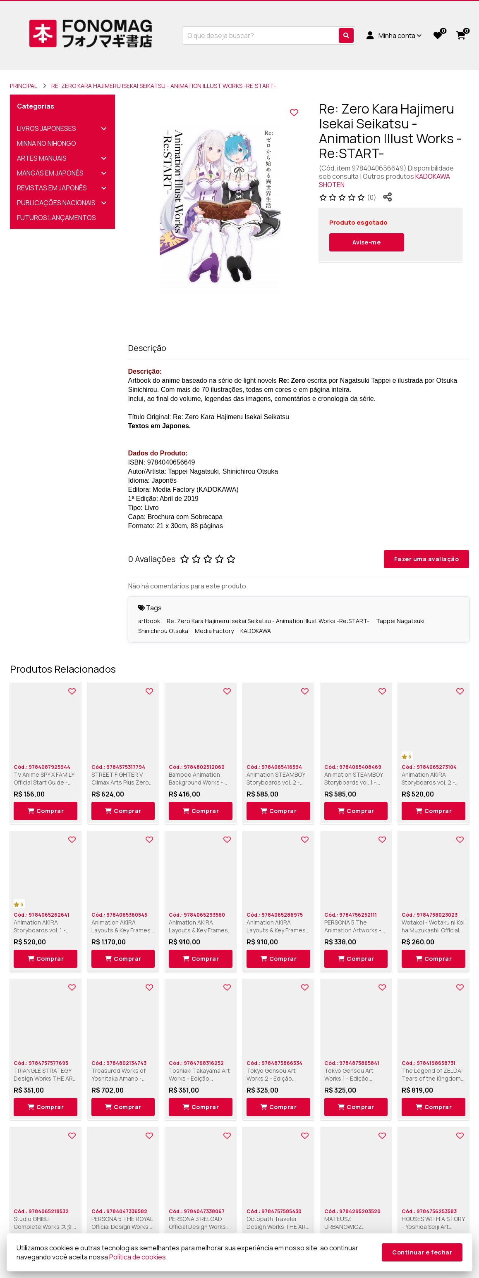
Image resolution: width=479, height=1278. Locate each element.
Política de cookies (137, 1256)
